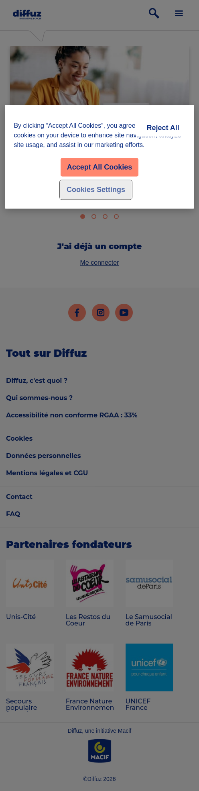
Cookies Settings (96, 190)
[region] (99, 157)
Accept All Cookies (99, 168)
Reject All (162, 128)
